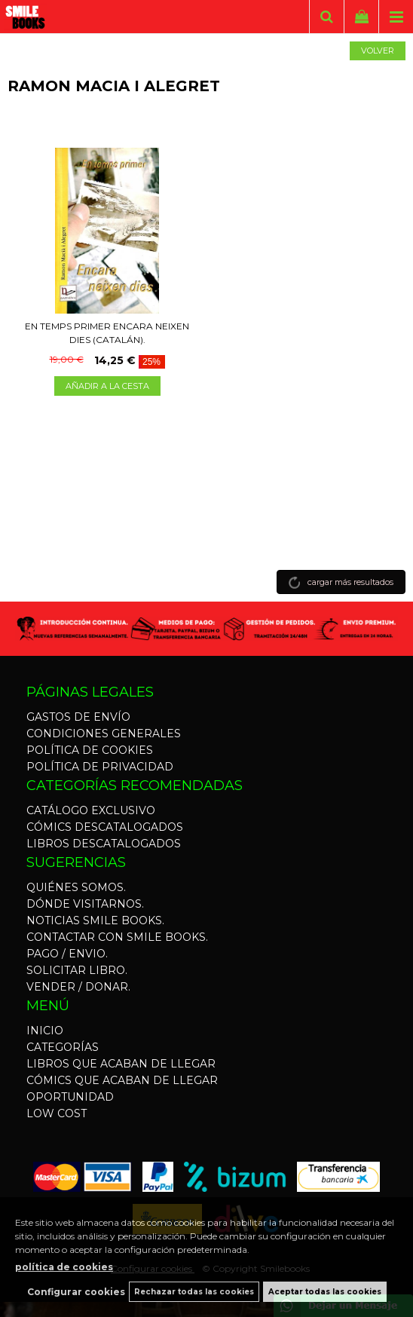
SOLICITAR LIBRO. (76, 970)
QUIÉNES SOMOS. (76, 887)
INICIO (44, 1030)
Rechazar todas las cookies (194, 1292)
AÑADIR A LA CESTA (107, 386)
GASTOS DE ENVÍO (78, 717)
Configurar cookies (76, 1291)
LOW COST (56, 1113)
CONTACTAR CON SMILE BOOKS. (117, 937)
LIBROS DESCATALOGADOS (103, 843)
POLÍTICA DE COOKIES (89, 750)
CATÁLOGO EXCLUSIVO (90, 810)
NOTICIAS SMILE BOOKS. (95, 920)
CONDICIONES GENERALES (103, 733)
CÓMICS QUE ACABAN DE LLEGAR (122, 1080)
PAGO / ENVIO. (67, 953)
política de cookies (64, 1267)
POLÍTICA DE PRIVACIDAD (99, 766)
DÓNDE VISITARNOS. (85, 904)
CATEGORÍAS (62, 1047)
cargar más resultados (350, 582)
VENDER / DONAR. (78, 987)
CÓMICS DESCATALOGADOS (104, 827)
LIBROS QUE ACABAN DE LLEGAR (121, 1063)
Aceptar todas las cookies (324, 1292)
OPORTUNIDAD (70, 1097)
